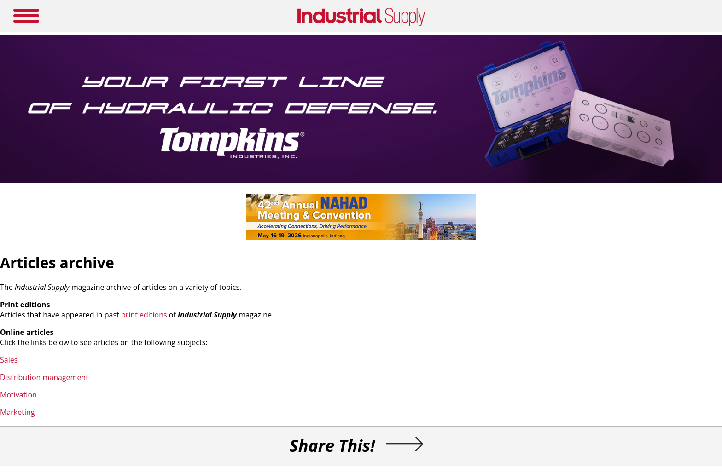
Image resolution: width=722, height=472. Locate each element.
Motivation (18, 395)
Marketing (17, 412)
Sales (8, 360)
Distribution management (44, 377)
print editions (144, 315)
